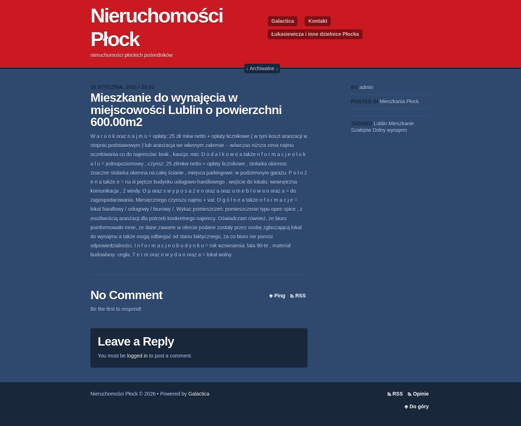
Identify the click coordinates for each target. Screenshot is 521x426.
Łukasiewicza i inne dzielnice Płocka (315, 34)
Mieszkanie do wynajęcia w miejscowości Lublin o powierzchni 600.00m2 (186, 110)
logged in (137, 356)
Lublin (380, 123)
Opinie (421, 394)
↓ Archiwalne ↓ (262, 68)
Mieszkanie (401, 123)
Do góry (419, 406)
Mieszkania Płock (399, 101)
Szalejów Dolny (368, 130)
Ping (279, 295)
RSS (300, 295)
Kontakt (317, 21)
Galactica (282, 21)
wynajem (397, 130)
